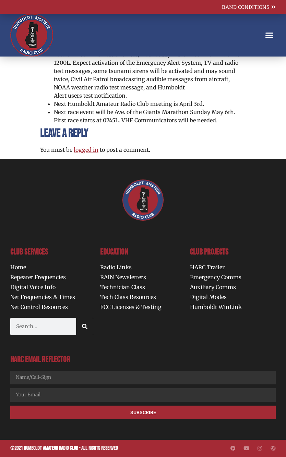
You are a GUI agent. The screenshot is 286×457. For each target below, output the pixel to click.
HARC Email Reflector (40, 360)
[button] (269, 35)
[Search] (84, 326)
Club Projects (209, 252)
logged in (86, 149)
